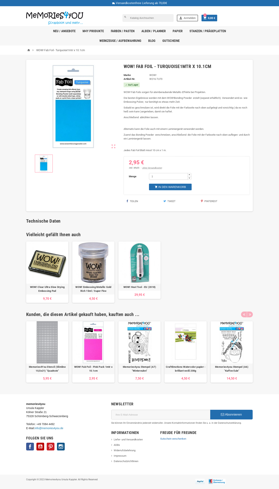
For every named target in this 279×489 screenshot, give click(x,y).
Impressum (120, 455)
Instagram (61, 446)
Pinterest (209, 201)
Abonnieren (231, 414)
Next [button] (250, 314)
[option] (47, 272)
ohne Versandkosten (152, 168)
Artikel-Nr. (129, 78)
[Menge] (168, 176)
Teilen (132, 201)
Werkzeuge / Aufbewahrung (120, 41)
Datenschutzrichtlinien (126, 461)
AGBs (117, 444)
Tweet (169, 201)
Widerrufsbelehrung (124, 450)
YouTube (40, 446)
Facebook (30, 446)
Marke (127, 75)
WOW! (152, 75)
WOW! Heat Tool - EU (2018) (139, 287)
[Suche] (148, 18)
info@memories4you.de (49, 428)
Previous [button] (244, 314)
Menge (132, 176)
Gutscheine (171, 41)
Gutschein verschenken (173, 438)
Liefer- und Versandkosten (128, 439)
